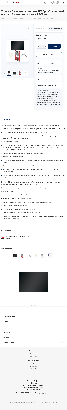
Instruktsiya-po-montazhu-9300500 (17, 236)
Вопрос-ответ (33, 360)
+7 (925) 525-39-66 (25, 393)
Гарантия (34, 371)
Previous (4, 73)
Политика (33, 356)
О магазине (33, 351)
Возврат (33, 368)
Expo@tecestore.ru (44, 393)
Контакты (33, 354)
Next (30, 73)
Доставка (33, 366)
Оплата (33, 363)
